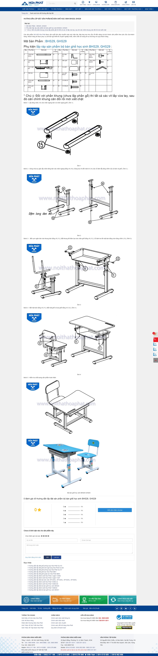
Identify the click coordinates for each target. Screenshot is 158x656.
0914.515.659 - (70, 647)
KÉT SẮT (71, 9)
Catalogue (96, 3)
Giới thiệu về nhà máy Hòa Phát (32, 618)
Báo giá (85, 608)
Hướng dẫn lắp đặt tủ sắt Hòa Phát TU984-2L (43, 582)
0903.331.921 (90, 647)
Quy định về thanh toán (58, 628)
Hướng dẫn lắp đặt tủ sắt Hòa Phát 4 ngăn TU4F (44, 578)
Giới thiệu (83, 3)
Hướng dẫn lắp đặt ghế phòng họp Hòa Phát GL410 (45, 566)
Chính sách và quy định (71, 608)
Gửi (47, 557)
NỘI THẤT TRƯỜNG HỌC (118, 9)
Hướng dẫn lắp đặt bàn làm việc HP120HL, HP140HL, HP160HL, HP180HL (52, 580)
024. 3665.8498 (104, 618)
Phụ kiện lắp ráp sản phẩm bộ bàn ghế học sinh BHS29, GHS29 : (46, 28)
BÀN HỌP (63, 9)
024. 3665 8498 (30, 643)
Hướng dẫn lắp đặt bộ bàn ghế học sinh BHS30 (43, 586)
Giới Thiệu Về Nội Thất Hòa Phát (32, 625)
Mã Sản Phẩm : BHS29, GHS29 (35, 26)
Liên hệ (133, 3)
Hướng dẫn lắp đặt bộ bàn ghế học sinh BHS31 (43, 590)
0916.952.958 (80, 647)
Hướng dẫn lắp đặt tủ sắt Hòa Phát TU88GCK (43, 584)
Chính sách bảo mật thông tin (60, 618)
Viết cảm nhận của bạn (114, 510)
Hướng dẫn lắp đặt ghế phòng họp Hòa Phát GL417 (45, 570)
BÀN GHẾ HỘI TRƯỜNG (83, 9)
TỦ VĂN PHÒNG (53, 9)
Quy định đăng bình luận (33, 557)
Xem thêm (131, 9)
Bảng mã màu (115, 3)
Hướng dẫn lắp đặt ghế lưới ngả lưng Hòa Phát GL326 (46, 568)
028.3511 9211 (70, 643)
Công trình (126, 3)
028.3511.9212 (81, 643)
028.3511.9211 (104, 620)
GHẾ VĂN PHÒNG (28, 9)
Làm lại (56, 557)
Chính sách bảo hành (58, 620)
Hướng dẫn (105, 3)
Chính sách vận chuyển (58, 623)
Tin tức (40, 608)
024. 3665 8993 (53, 643)
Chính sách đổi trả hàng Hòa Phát (62, 625)
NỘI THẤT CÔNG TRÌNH (100, 9)
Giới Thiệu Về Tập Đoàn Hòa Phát (32, 628)
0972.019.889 (41, 647)
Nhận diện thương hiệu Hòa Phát (32, 623)
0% (82, 507)
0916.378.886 (51, 647)
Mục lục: (27, 23)
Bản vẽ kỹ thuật (94, 608)
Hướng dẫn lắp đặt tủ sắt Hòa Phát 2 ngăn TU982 (44, 576)
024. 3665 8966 (41, 643)
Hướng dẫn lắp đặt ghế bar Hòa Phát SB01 (42, 572)
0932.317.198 (31, 647)
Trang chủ (25, 13)
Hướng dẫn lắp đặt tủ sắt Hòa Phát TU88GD (42, 588)
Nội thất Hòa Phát (39, 34)
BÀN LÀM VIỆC (40, 9)
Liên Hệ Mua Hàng (28, 620)
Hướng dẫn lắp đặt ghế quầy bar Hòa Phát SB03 (44, 574)
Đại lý (89, 3)
